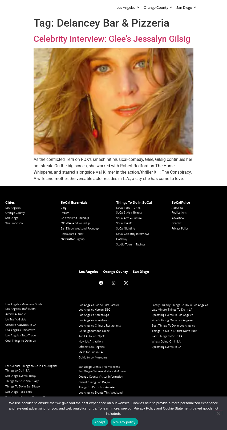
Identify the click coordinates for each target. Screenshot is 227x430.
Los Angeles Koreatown (93, 320)
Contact (176, 223)
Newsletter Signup (72, 239)
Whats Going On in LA (166, 341)
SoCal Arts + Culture (129, 218)
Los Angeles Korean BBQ (95, 309)
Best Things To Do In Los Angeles (173, 325)
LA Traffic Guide (15, 319)
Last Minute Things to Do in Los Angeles (31, 366)
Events (65, 213)
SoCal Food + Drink (128, 207)
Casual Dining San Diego (94, 382)
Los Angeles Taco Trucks (21, 335)
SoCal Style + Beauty (129, 212)
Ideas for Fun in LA (91, 352)
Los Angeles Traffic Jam (20, 308)
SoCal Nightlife (125, 228)
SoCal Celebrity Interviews (132, 233)
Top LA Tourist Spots (92, 336)
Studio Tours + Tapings (130, 244)
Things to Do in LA (17, 370)
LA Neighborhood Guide (94, 330)
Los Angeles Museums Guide (23, 304)
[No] (218, 413)
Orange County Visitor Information (101, 376)
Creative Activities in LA (20, 324)
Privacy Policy (180, 228)
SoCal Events (124, 223)
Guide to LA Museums (93, 357)
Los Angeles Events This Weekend (101, 392)
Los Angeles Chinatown (20, 330)
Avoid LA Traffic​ (15, 314)
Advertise (178, 218)
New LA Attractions (91, 341)
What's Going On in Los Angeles (172, 320)
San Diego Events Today (20, 375)
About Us (177, 207)
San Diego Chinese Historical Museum (103, 371)
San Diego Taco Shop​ (18, 391)
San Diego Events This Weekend (99, 366)
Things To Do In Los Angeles (97, 387)
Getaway (121, 239)
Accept (99, 422)
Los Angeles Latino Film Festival (99, 305)
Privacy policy (124, 422)
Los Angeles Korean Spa (94, 314)
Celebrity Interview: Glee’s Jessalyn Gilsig (112, 39)
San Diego (186, 7)
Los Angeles (127, 7)
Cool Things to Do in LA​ (20, 340)
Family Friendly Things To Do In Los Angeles (180, 305)
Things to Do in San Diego (22, 381)
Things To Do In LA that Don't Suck (174, 330)
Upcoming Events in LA (166, 346)
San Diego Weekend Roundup (80, 228)
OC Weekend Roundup (75, 223)
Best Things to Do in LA (167, 336)
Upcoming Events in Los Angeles (172, 314)
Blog (63, 207)
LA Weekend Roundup (75, 217)
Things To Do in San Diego (22, 386)
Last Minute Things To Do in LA (172, 309)
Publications (179, 212)
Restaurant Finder (72, 233)
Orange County (158, 7)
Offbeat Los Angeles (92, 346)
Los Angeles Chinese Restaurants (100, 325)
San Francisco (14, 223)
